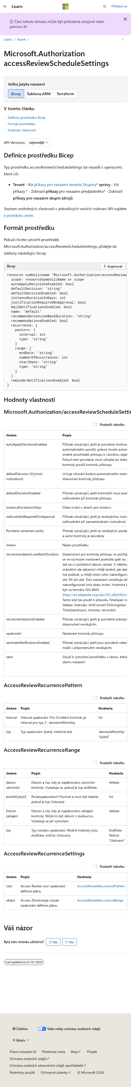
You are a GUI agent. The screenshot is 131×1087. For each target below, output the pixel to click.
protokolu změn (20, 215)
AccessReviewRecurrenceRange (100, 900)
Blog (74, 1051)
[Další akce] (123, 39)
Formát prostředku (21, 123)
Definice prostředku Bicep (27, 117)
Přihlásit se (119, 6)
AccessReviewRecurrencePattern (101, 886)
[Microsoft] (65, 6)
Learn (8, 39)
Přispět (92, 1051)
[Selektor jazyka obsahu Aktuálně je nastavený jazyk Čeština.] (20, 1029)
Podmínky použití (22, 1072)
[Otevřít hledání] (105, 6)
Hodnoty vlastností (22, 130)
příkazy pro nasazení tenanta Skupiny (65, 184)
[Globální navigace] (5, 6)
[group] (65, 330)
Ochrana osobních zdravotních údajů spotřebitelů (46, 1065)
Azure (21, 39)
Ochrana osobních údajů (28, 1058)
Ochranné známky (54, 1072)
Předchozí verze (53, 1051)
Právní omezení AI (23, 1051)
